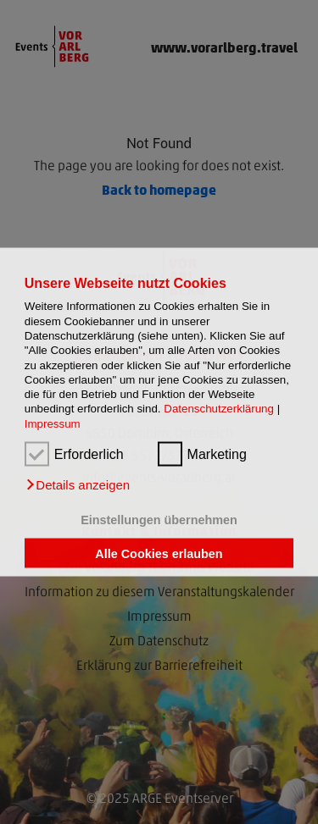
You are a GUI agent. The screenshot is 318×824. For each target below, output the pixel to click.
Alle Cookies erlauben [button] (158, 553)
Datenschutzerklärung (219, 408)
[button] (77, 485)
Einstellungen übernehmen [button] (159, 520)
